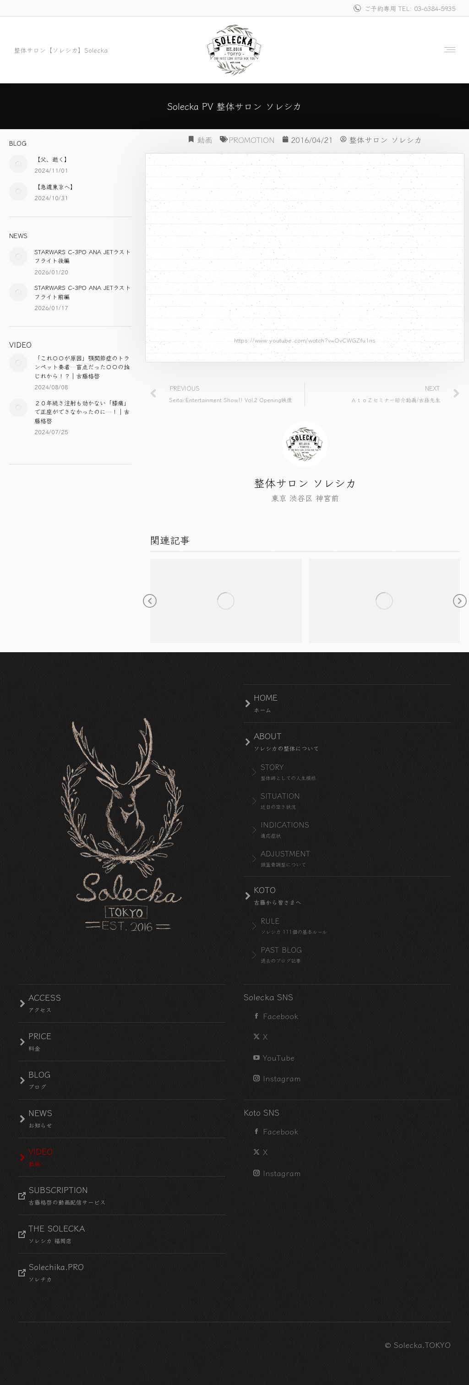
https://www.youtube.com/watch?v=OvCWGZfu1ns (305, 340)
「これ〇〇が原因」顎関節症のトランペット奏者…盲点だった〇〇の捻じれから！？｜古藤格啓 (82, 367)
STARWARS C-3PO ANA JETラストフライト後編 (82, 256)
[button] (150, 601)
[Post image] (18, 164)
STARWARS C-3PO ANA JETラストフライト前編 (82, 292)
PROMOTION (252, 139)
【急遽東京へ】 (55, 186)
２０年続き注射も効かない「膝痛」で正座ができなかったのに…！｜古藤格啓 (82, 411)
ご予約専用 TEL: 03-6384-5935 (404, 8)
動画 (205, 139)
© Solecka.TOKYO (418, 1344)
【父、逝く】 (52, 159)
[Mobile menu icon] (447, 49)
